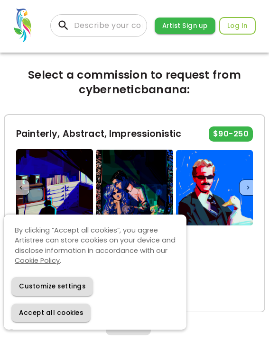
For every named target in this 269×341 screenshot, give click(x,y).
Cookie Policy (37, 260)
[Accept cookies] (51, 313)
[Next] (248, 188)
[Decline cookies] (52, 286)
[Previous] (20, 188)
